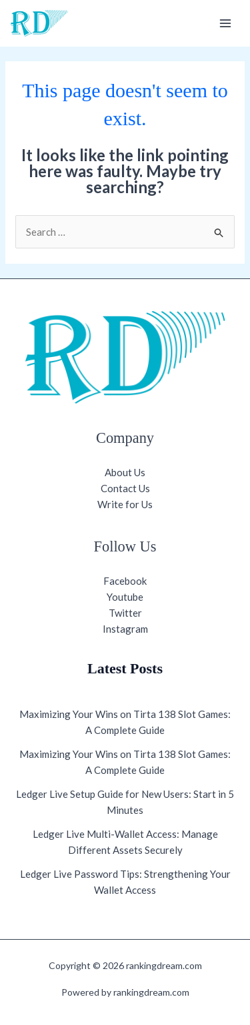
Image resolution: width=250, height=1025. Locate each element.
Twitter (125, 613)
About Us (125, 472)
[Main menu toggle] (225, 23)
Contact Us (125, 488)
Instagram (125, 629)
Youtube (125, 597)
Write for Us (125, 504)
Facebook (125, 581)
